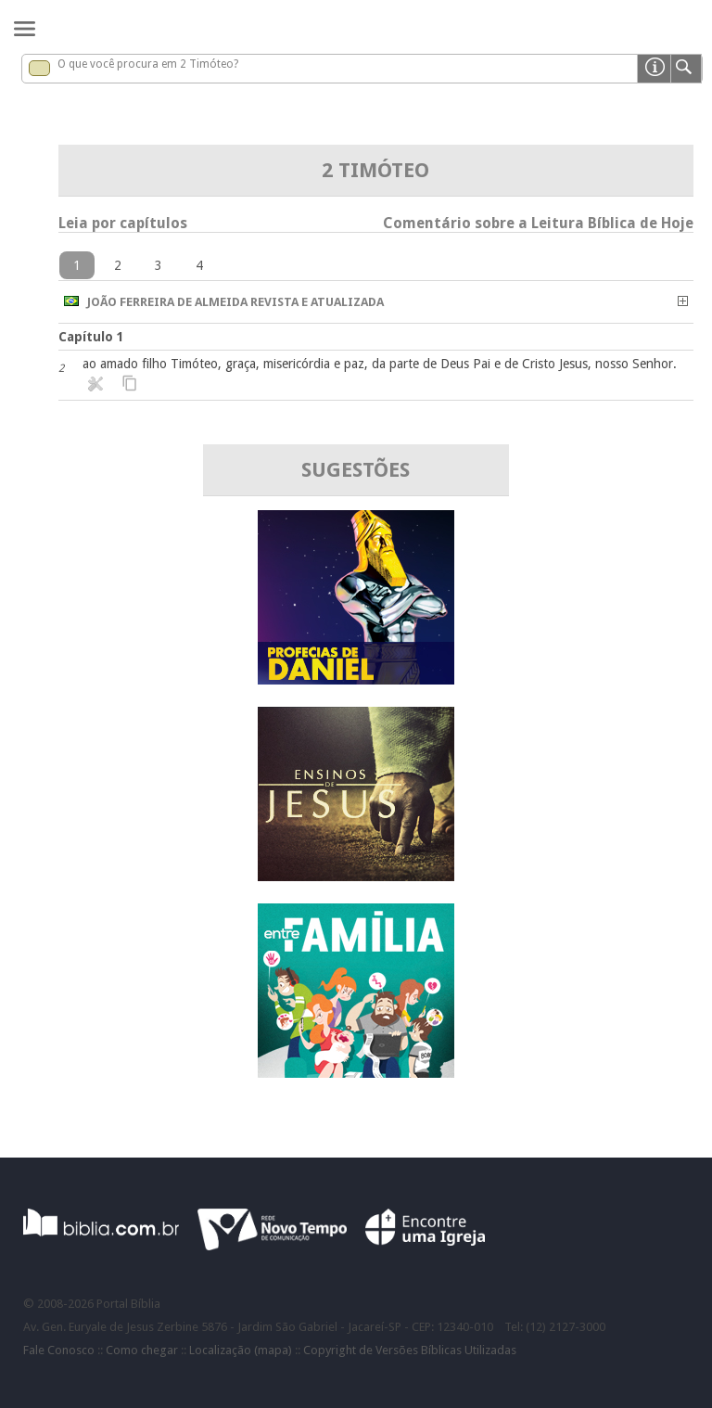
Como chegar (142, 1350)
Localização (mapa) (240, 1350)
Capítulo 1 (91, 336)
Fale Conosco (59, 1350)
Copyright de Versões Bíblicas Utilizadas (409, 1350)
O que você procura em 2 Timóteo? (147, 64)
